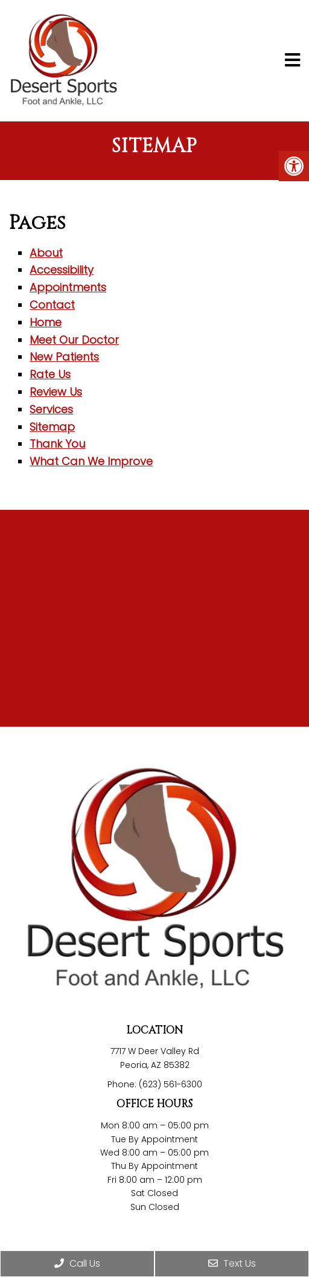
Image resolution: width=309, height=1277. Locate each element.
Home (46, 322)
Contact (52, 304)
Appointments (68, 287)
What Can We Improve (91, 461)
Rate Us (50, 374)
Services (51, 409)
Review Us (56, 391)
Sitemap (52, 426)
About (46, 252)
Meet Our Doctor (74, 339)
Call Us (77, 1263)
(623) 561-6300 (170, 1084)
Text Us (232, 1263)
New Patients (64, 356)
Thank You (57, 443)
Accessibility (62, 269)
